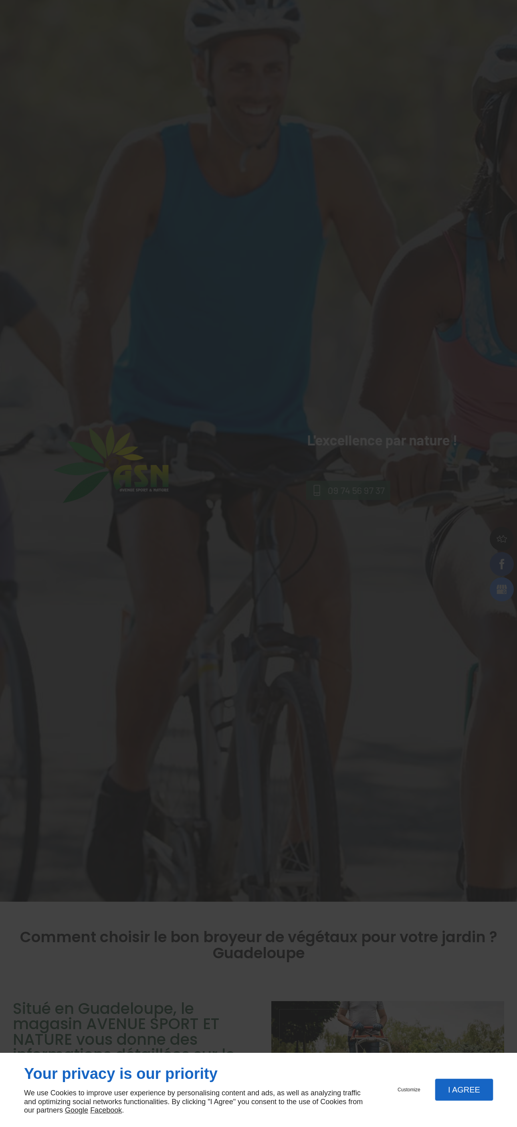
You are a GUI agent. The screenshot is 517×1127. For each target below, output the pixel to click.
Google (76, 1110)
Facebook (106, 1110)
